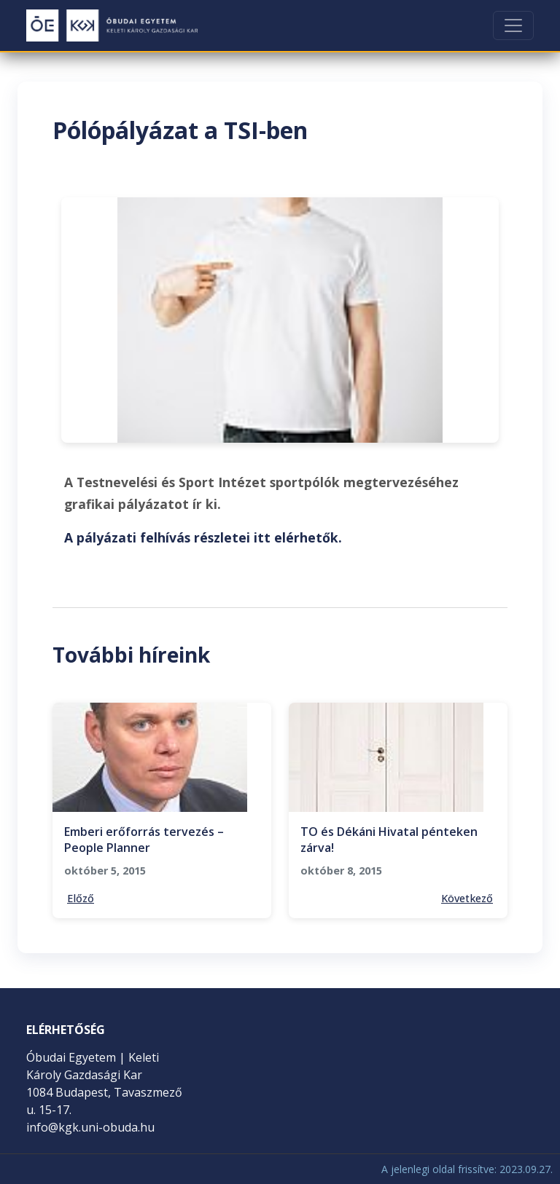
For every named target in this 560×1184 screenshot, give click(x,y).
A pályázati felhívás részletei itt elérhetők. (203, 537)
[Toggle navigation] (513, 25)
